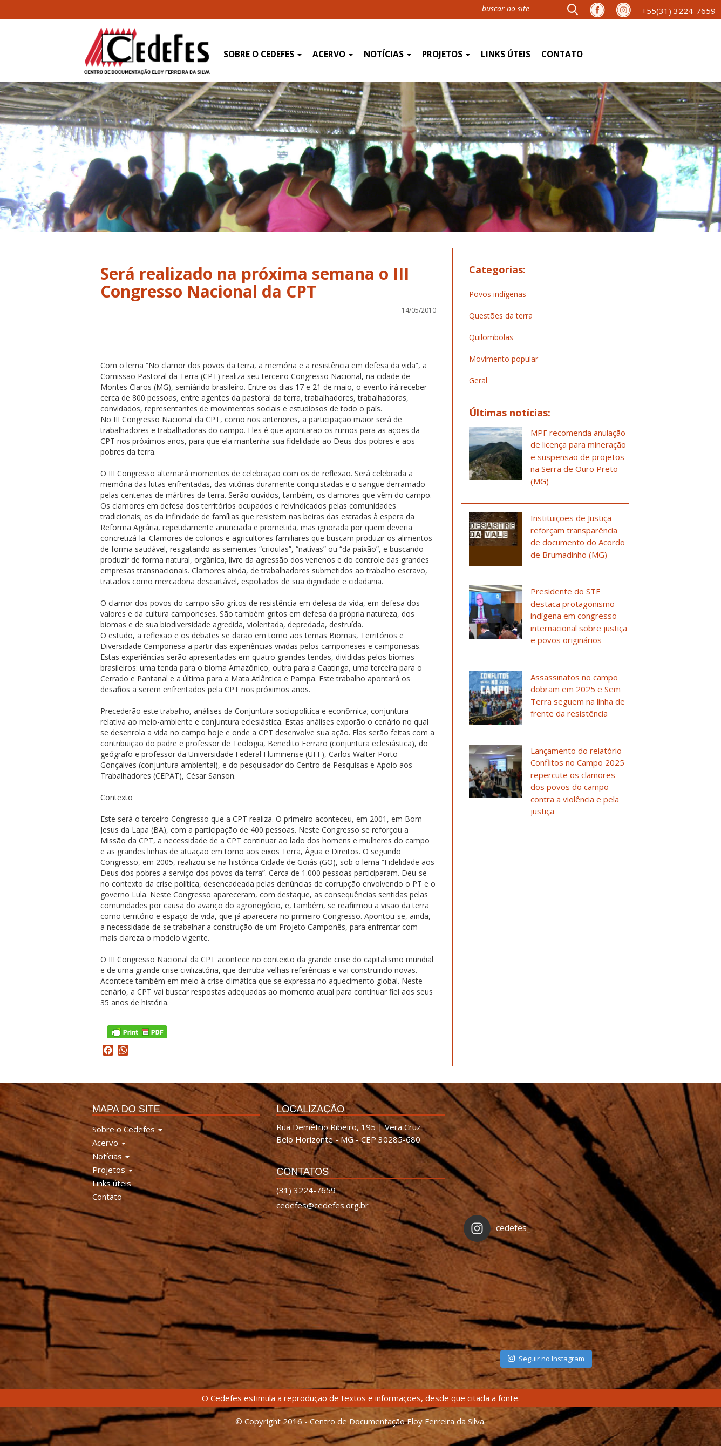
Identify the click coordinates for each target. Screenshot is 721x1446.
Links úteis (505, 54)
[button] (575, 9)
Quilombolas (491, 337)
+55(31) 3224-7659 (679, 10)
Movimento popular (503, 359)
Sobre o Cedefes (262, 54)
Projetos (446, 54)
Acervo (332, 54)
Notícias (387, 54)
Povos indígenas (497, 294)
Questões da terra (501, 315)
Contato (562, 54)
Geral (478, 380)
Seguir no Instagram (546, 1358)
